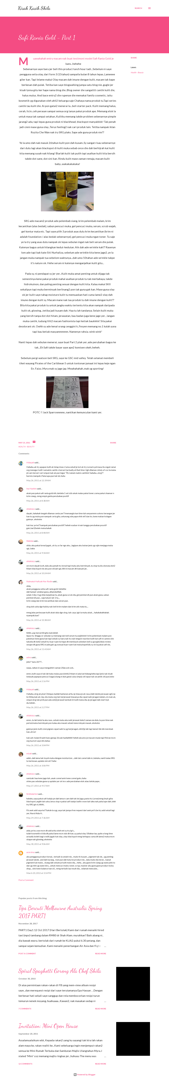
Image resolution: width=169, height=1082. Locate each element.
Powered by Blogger (84, 1074)
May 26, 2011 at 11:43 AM (38, 649)
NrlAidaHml (32, 794)
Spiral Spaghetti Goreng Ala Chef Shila (59, 970)
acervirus (30, 852)
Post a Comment (26, 880)
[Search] (138, 8)
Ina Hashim (31, 488)
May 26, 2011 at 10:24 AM (38, 573)
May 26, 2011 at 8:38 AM (38, 500)
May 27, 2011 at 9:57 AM (38, 785)
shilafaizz (30, 509)
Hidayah (30, 462)
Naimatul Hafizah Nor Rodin (39, 581)
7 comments (24, 1009)
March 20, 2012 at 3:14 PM (38, 873)
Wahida (29, 541)
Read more (100, 953)
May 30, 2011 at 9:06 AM (38, 844)
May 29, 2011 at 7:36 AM (38, 817)
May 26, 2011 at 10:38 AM (38, 620)
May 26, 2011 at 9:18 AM (38, 553)
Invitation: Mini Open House (48, 1025)
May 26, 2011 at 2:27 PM (37, 707)
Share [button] (134, 58)
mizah (29, 753)
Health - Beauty (137, 72)
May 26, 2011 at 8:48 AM (38, 532)
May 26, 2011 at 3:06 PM (37, 765)
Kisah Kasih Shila (34, 8)
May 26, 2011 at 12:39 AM (38, 480)
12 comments (25, 1064)
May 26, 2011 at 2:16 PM (37, 681)
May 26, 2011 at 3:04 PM (37, 745)
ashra (28, 657)
